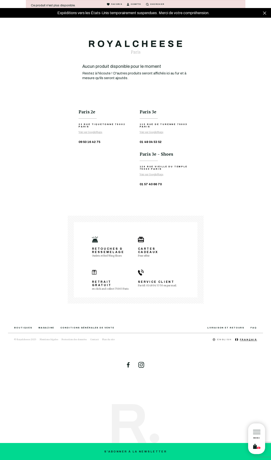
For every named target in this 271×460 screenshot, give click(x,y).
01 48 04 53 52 (151, 142)
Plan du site (108, 339)
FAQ (253, 328)
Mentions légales (49, 339)
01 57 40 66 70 (151, 184)
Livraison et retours (225, 328)
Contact (94, 339)
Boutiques (23, 328)
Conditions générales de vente (87, 328)
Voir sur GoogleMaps (90, 132)
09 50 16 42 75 (89, 142)
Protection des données (74, 339)
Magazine (46, 328)
